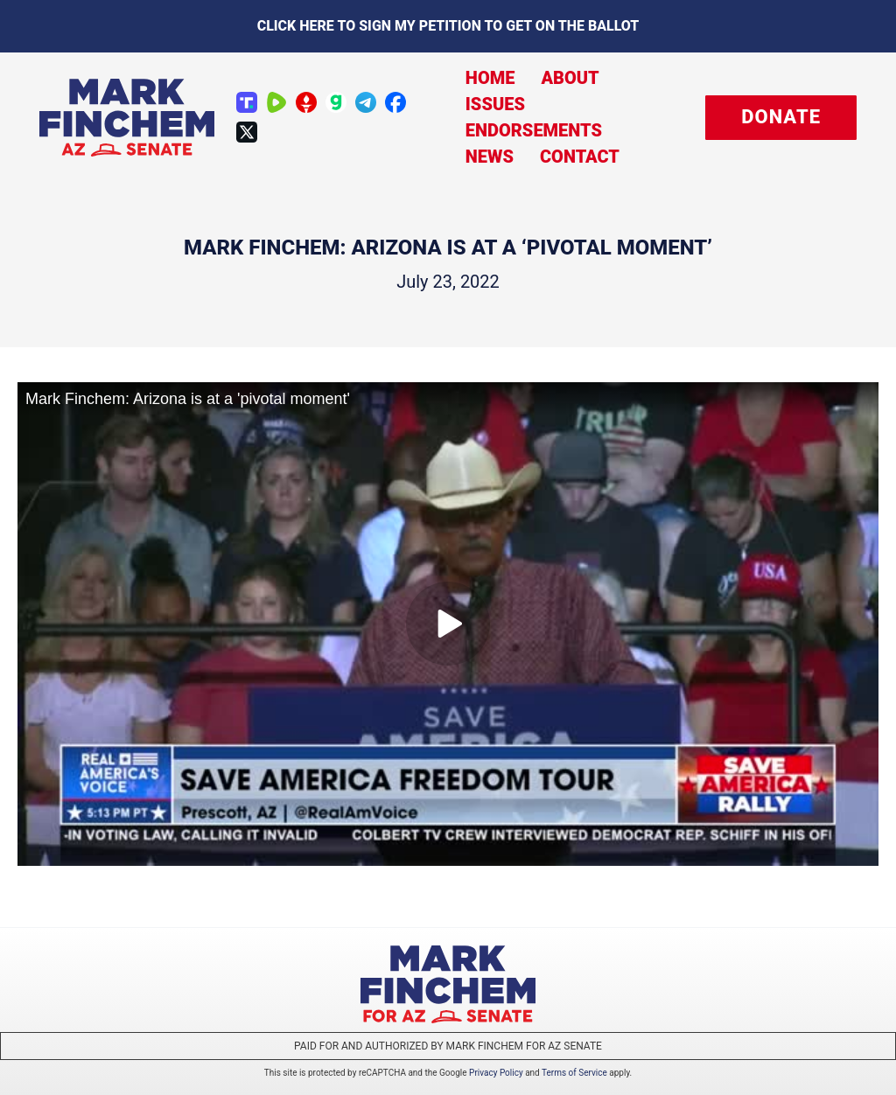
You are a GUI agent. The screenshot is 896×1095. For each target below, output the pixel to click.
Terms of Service (574, 1073)
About (569, 77)
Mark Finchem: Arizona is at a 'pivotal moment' (187, 399)
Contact (580, 156)
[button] (781, 117)
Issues (495, 104)
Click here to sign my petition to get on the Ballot (448, 25)
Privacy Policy (496, 1073)
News (490, 156)
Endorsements (534, 130)
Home (490, 77)
